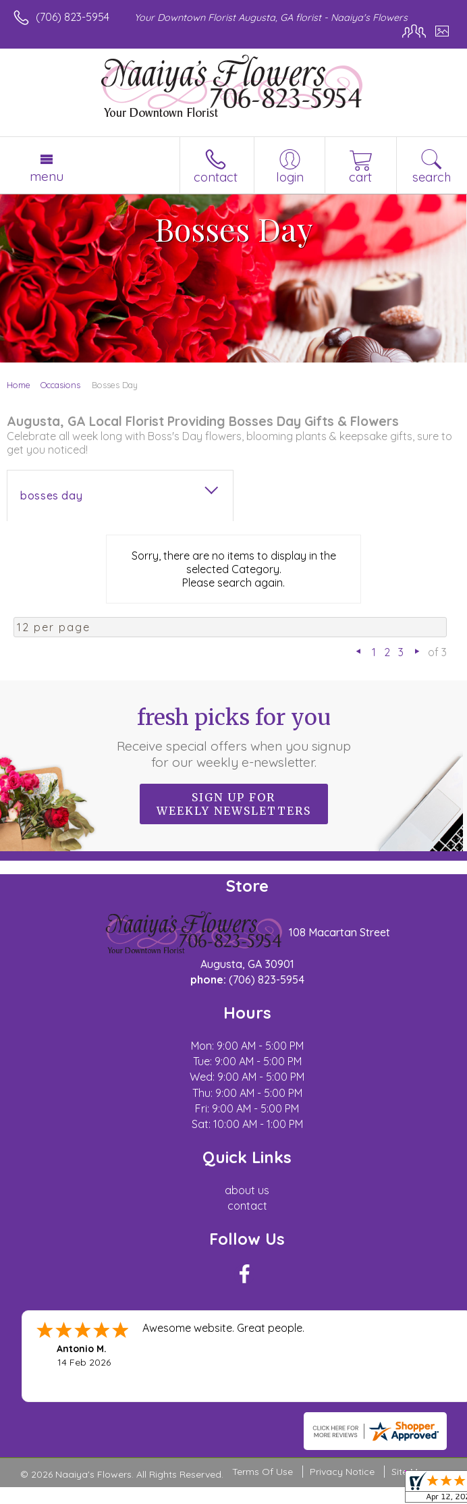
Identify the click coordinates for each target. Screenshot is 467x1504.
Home (18, 384)
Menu (46, 176)
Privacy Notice (342, 1472)
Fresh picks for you (233, 737)
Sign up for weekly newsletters (234, 803)
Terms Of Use (262, 1472)
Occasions (60, 384)
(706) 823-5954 (72, 17)
